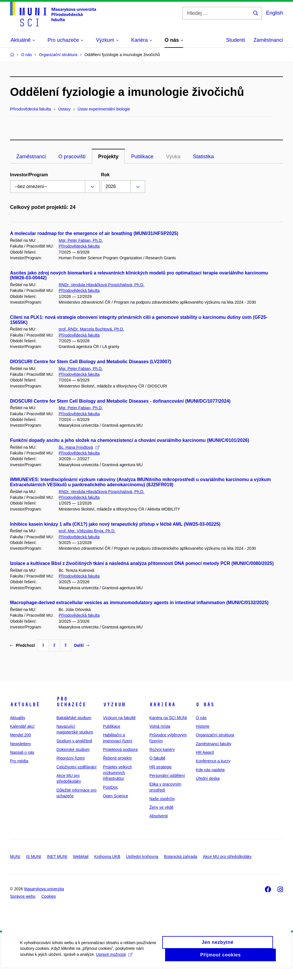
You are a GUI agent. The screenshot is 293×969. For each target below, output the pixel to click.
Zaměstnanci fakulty (213, 743)
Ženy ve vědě (161, 807)
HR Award (205, 752)
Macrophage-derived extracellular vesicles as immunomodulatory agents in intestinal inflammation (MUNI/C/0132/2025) (139, 602)
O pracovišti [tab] (72, 156)
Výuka (173, 156)
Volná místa (159, 726)
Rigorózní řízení (70, 758)
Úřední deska (207, 778)
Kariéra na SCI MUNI (168, 717)
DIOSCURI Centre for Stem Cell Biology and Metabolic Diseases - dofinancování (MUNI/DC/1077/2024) (120, 401)
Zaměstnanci (268, 40)
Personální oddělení (167, 775)
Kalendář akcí (22, 726)
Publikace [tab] (142, 156)
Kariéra (162, 704)
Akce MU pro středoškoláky (227, 856)
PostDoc (110, 787)
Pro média (19, 761)
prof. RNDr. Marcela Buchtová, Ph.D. (91, 329)
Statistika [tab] (203, 156)
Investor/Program (29, 174)
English (274, 13)
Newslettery (20, 743)
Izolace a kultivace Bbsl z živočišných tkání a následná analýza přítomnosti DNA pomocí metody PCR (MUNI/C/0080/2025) (142, 563)
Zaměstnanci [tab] (31, 156)
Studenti (235, 40)
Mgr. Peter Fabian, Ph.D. (81, 240)
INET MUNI (57, 856)
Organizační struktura (215, 735)
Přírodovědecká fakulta (79, 246)
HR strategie (160, 767)
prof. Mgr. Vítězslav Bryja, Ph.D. (87, 531)
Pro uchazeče (71, 702)
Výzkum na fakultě (119, 717)
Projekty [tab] (108, 156)
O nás (205, 704)
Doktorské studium (73, 749)
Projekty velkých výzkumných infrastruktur (117, 773)
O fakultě (157, 758)
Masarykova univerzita (44, 889)
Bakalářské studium (73, 717)
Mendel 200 (20, 735)
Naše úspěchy (162, 798)
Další (81, 645)
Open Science (115, 796)
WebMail (80, 856)
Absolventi (158, 816)
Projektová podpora (120, 749)
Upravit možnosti (114, 957)
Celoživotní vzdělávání (76, 767)
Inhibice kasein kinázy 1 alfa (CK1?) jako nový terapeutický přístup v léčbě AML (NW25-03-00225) (115, 524)
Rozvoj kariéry (162, 749)
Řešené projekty (117, 758)
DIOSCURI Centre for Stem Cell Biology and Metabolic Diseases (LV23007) (90, 361)
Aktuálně (25, 704)
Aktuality (17, 717)
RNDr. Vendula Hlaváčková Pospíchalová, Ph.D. (101, 284)
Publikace (111, 726)
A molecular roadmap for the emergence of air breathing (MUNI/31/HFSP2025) (94, 233)
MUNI (15, 856)
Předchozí (22, 645)
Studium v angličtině (74, 741)
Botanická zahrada (180, 856)
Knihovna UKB (107, 856)
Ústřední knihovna (142, 856)
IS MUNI (33, 856)
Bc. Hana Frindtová (79, 447)
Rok (105, 174)
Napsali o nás (22, 752)
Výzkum (114, 704)
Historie (202, 726)
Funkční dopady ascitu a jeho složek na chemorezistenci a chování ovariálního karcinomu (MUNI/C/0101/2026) (129, 440)
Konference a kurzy (213, 761)
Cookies (48, 896)
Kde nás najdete (210, 770)
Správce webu (22, 896)
